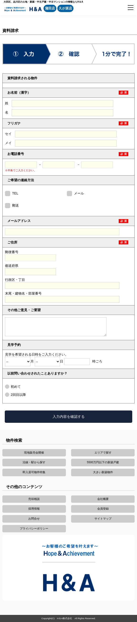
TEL (15, 193)
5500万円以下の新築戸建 (103, 462)
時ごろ (83, 361)
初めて (16, 386)
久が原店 (65, 8)
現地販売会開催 (34, 452)
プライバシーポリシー (34, 528)
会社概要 (103, 499)
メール (79, 193)
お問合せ (34, 518)
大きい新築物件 (103, 472)
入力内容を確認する (69, 417)
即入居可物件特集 (34, 472)
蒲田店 (50, 8)
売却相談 (34, 499)
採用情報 (34, 508)
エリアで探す (103, 452)
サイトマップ (103, 518)
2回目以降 (18, 395)
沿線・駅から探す (34, 462)
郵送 (15, 205)
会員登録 (103, 508)
